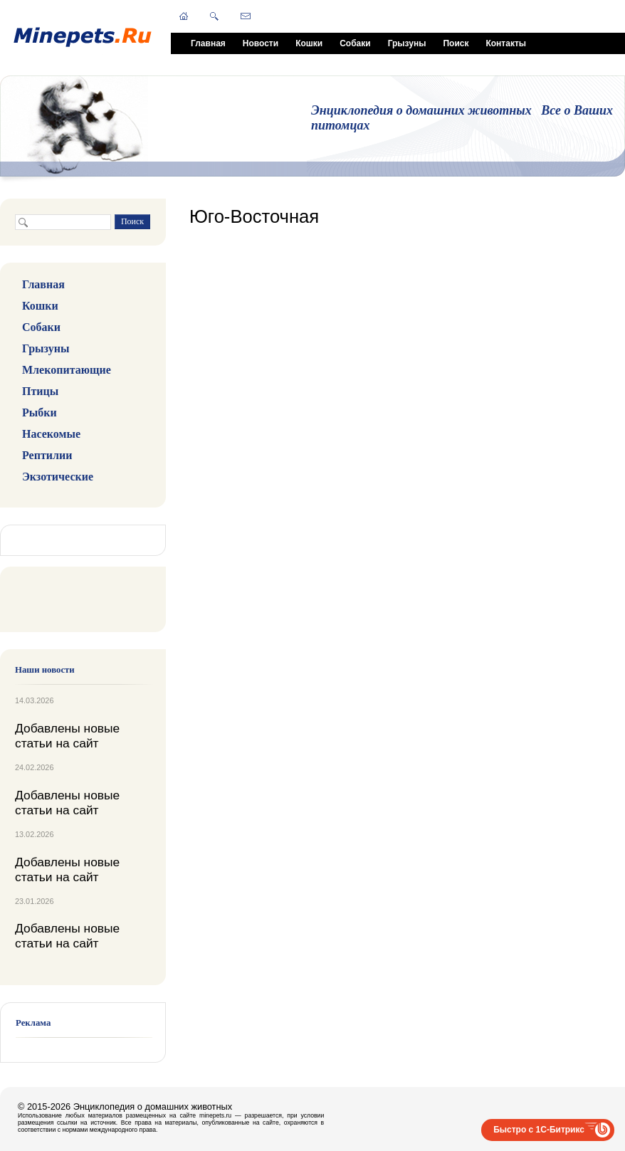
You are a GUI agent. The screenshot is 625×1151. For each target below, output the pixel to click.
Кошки (308, 43)
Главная (208, 43)
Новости (260, 43)
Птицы (40, 391)
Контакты (505, 43)
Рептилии (47, 455)
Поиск (455, 43)
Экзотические (57, 477)
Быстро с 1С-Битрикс (538, 1130)
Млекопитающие (66, 370)
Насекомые (51, 434)
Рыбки (39, 412)
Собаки (355, 43)
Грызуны (407, 43)
